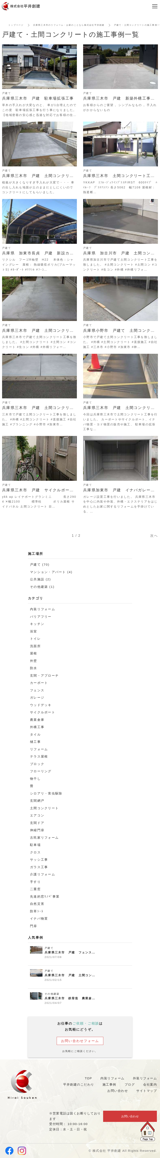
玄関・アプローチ (44, 675)
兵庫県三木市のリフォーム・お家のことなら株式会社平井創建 (69, 25)
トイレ (35, 638)
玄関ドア (37, 823)
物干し (35, 778)
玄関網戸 (37, 800)
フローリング (41, 771)
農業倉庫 (37, 719)
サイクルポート (42, 712)
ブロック (37, 764)
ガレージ (37, 697)
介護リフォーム (42, 874)
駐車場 (35, 845)
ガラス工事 (39, 867)
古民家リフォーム (44, 837)
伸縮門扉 (37, 830)
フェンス (37, 690)
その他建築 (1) (42, 586)
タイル (35, 734)
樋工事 (35, 741)
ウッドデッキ (41, 705)
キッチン (37, 624)
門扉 (33, 926)
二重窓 (35, 889)
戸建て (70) (40, 564)
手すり (35, 881)
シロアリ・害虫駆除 (46, 793)
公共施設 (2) (40, 579)
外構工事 (37, 727)
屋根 (33, 653)
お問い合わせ (130, 1116)
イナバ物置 (39, 918)
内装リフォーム (42, 609)
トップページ (16, 25)
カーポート (39, 683)
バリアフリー (41, 616)
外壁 (33, 661)
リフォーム (39, 749)
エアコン (37, 815)
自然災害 (37, 903)
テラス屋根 (39, 756)
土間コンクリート (44, 808)
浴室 (33, 631)
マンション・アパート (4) (51, 572)
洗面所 (35, 646)
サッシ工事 (39, 859)
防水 (33, 668)
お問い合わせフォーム (80, 1041)
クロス (35, 852)
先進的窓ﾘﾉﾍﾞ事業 (45, 896)
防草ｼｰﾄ (37, 911)
